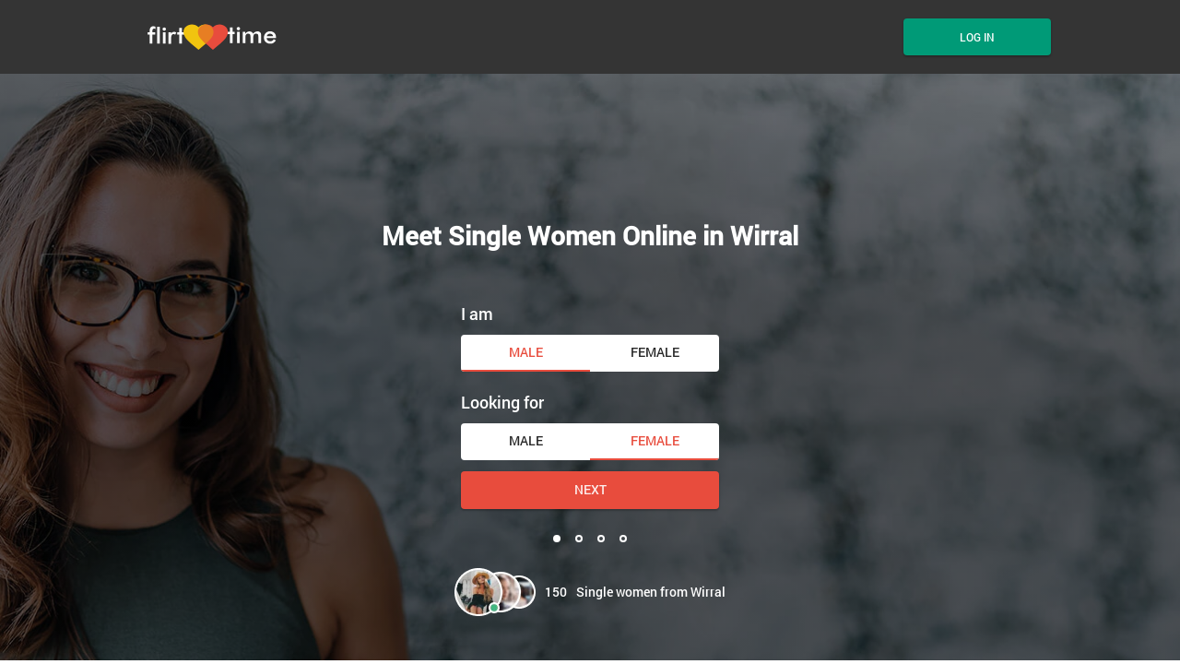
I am (477, 313)
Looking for (502, 402)
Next (590, 489)
